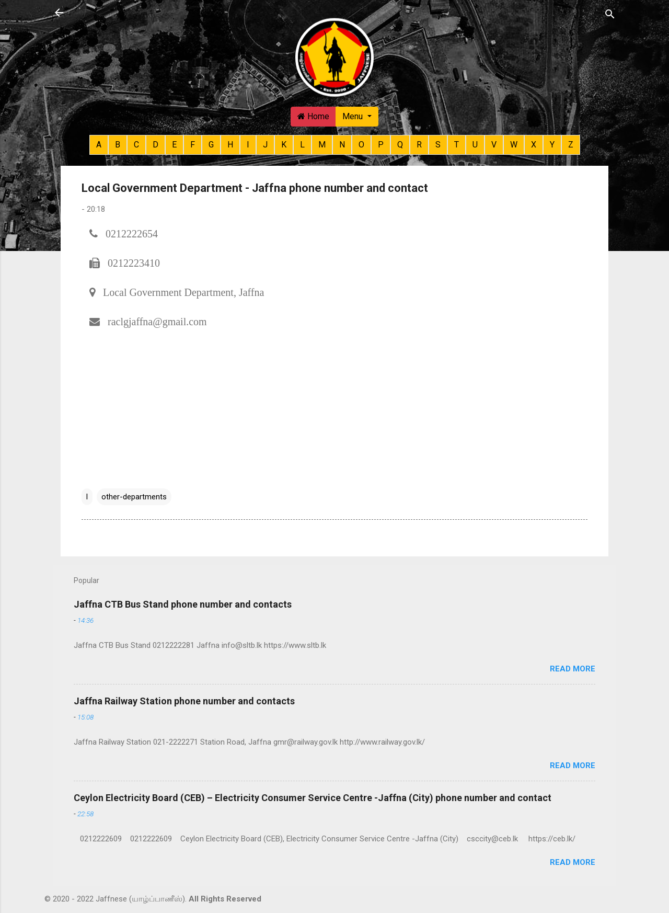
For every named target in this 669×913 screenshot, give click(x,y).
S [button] (438, 145)
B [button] (117, 145)
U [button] (475, 145)
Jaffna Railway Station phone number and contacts (184, 700)
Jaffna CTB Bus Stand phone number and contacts (183, 604)
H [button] (230, 145)
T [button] (456, 145)
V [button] (494, 145)
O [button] (361, 145)
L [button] (302, 145)
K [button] (283, 145)
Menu (353, 116)
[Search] (610, 13)
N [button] (342, 145)
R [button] (419, 145)
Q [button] (400, 145)
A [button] (98, 145)
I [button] (248, 145)
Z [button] (570, 145)
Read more (572, 669)
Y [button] (552, 145)
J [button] (265, 145)
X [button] (533, 145)
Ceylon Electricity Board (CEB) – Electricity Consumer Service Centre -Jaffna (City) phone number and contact (312, 797)
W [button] (513, 145)
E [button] (174, 145)
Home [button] (313, 116)
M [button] (322, 145)
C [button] (136, 145)
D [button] (155, 145)
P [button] (381, 145)
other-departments (134, 496)
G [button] (211, 145)
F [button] (192, 145)
